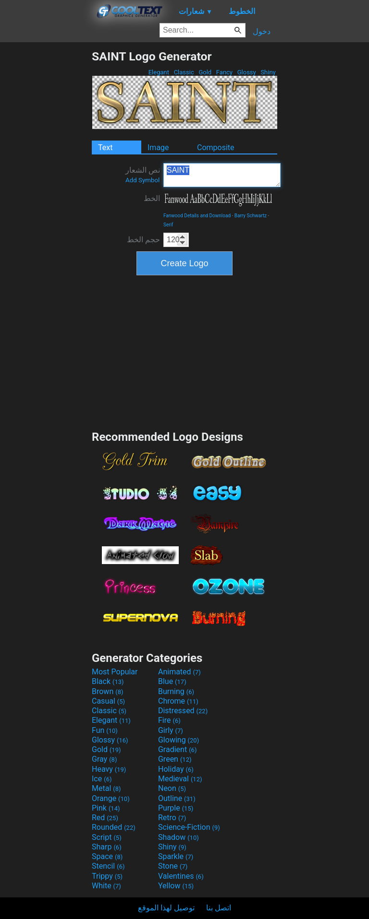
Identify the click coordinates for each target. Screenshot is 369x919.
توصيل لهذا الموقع (166, 907)
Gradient (177, 749)
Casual (108, 701)
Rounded (113, 827)
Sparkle (175, 856)
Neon (172, 788)
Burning (176, 691)
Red (105, 817)
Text (105, 147)
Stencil (108, 866)
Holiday (176, 769)
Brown (107, 691)
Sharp (107, 846)
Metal (106, 788)
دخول (262, 31)
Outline (177, 798)
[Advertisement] (45, 193)
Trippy (107, 876)
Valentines (181, 876)
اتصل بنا (218, 907)
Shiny (268, 72)
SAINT (222, 175)
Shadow (178, 837)
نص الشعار (142, 174)
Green (175, 759)
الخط (152, 198)
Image (158, 147)
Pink (106, 808)
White (106, 885)
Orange (111, 798)
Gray (104, 759)
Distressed (183, 710)
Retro (172, 817)
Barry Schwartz (250, 215)
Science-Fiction (189, 827)
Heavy (109, 769)
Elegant (159, 72)
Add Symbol (142, 180)
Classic (184, 72)
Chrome (178, 701)
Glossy (246, 72)
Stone (172, 866)
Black (108, 681)
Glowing (178, 739)
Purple (175, 808)
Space (107, 856)
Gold (205, 72)
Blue (172, 681)
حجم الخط (143, 239)
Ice (101, 778)
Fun (105, 730)
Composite (215, 147)
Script (107, 837)
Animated (179, 671)
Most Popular (115, 671)
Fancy (224, 72)
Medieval (180, 778)
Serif (168, 224)
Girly (170, 730)
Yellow (176, 885)
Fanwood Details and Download (197, 215)
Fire (169, 720)
